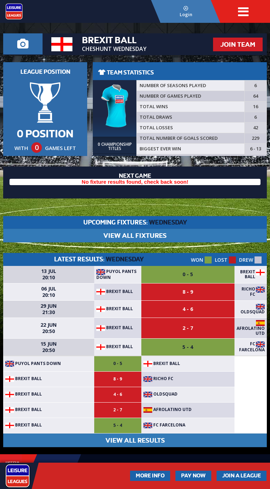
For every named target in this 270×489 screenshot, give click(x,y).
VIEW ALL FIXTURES (135, 235)
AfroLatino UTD (251, 330)
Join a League (241, 475)
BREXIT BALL (247, 274)
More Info (150, 475)
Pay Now (193, 475)
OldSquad (252, 312)
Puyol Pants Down (116, 274)
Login (185, 12)
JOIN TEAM (237, 44)
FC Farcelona (252, 347)
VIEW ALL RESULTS (135, 440)
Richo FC (248, 291)
